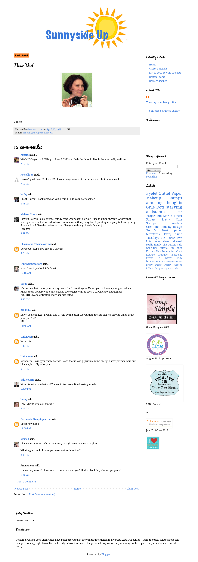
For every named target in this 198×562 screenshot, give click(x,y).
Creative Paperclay (170, 254)
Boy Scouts (168, 268)
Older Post (133, 488)
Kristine (25, 155)
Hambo (171, 238)
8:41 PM (25, 233)
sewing (178, 261)
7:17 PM (25, 183)
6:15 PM (25, 369)
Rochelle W (27, 174)
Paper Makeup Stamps (164, 195)
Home (77, 488)
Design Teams (157, 76)
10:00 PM (26, 388)
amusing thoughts (33, 133)
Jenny (24, 399)
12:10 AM (26, 273)
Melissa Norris (29, 214)
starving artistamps (164, 209)
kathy (24, 194)
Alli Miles (26, 310)
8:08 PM (25, 455)
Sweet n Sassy (158, 258)
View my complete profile (161, 102)
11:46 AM (26, 326)
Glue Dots (155, 207)
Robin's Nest (157, 230)
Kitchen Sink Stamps (158, 251)
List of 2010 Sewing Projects (165, 72)
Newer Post (21, 488)
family (157, 244)
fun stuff (48, 133)
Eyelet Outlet (158, 193)
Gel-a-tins (151, 248)
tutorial (164, 248)
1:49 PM (25, 346)
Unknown (26, 336)
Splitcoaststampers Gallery (164, 110)
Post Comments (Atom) (42, 494)
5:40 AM (25, 299)
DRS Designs (167, 261)
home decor (162, 241)
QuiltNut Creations (31, 264)
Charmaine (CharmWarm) (35, 244)
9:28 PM (25, 253)
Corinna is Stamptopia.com (36, 419)
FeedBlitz (151, 176)
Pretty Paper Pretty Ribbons (164, 265)
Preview (151, 173)
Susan (24, 283)
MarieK (25, 439)
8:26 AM (25, 408)
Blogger (105, 554)
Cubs (176, 268)
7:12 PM (25, 164)
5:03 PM (25, 474)
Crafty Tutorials (158, 68)
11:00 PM (26, 428)
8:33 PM (25, 203)
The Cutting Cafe (172, 244)
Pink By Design (171, 227)
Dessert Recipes (158, 81)
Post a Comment (27, 481)
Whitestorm (27, 379)
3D (163, 238)
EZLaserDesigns (154, 268)
